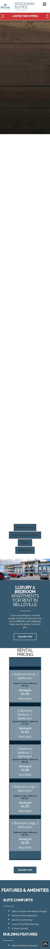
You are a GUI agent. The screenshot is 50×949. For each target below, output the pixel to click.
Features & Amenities (25, 535)
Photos (25, 542)
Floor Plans (25, 550)
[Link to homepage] (17, 6)
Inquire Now (25, 636)
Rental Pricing (25, 527)
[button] (44, 4)
